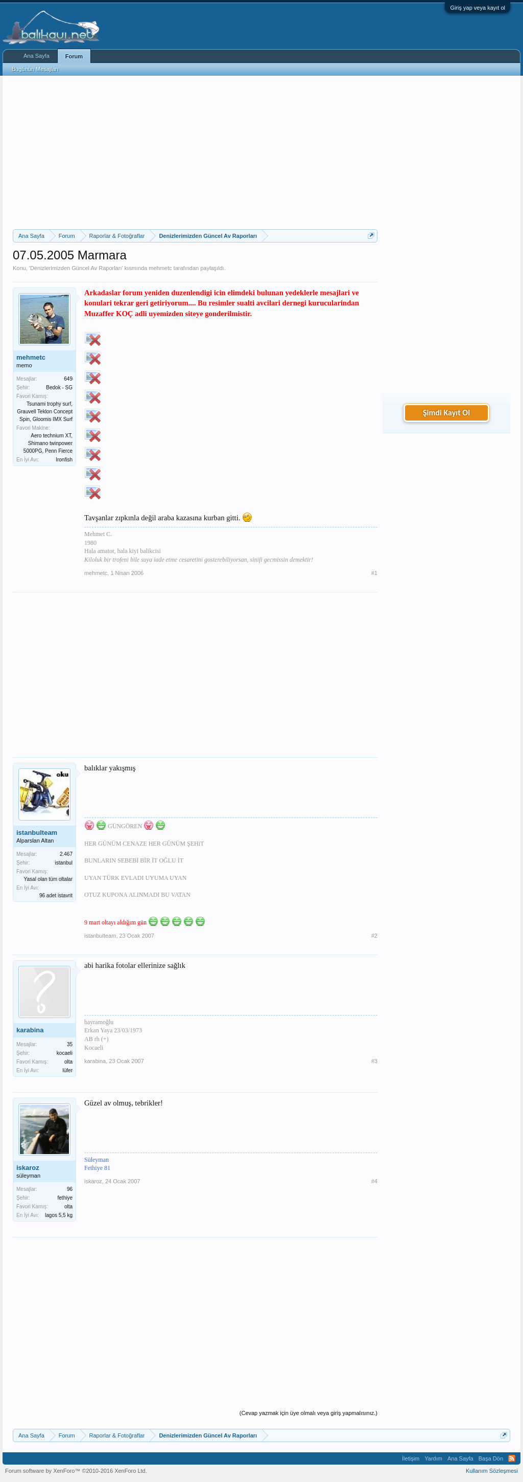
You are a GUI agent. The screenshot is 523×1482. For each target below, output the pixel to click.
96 (70, 1189)
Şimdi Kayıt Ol (446, 412)
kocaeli (65, 1053)
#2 (374, 936)
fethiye (65, 1198)
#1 (374, 573)
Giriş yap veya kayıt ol (477, 8)
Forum (74, 56)
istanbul (64, 863)
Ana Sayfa (36, 56)
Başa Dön (491, 1458)
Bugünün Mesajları (35, 69)
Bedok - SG (59, 387)
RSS (511, 1458)
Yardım (433, 1458)
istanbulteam (36, 832)
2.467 (66, 854)
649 (68, 379)
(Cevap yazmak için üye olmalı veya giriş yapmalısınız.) (308, 1413)
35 (70, 1044)
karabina (29, 1030)
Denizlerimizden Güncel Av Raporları (76, 268)
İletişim (410, 1458)
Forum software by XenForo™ (76, 1471)
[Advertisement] (195, 152)
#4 (374, 1181)
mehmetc (160, 268)
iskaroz (27, 1167)
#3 (374, 1061)
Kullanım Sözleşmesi (492, 1471)
